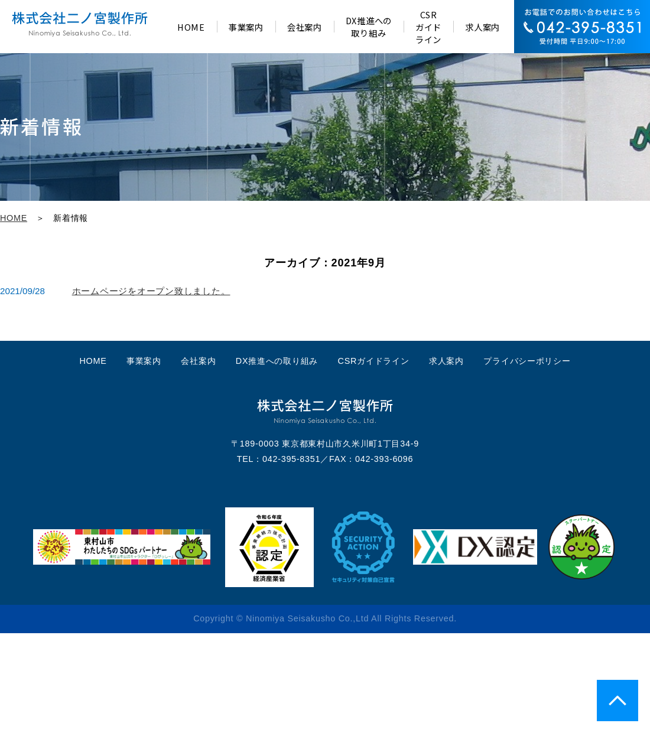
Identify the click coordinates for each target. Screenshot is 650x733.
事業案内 (143, 361)
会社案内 (198, 361)
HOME (13, 218)
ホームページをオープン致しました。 (151, 291)
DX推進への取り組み (277, 361)
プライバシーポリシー (526, 361)
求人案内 (446, 361)
